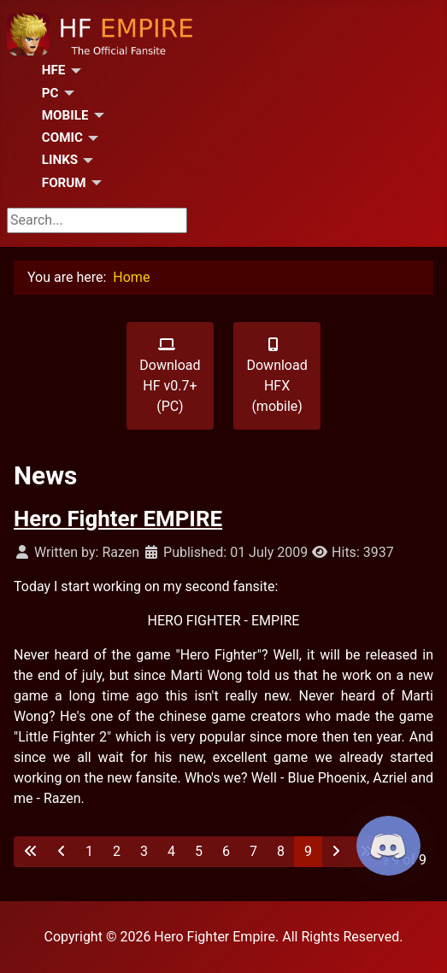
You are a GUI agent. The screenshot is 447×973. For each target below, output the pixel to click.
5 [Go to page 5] (199, 851)
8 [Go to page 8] (281, 851)
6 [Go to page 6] (226, 851)
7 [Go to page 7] (253, 851)
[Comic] (90, 138)
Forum (64, 182)
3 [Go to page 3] (144, 851)
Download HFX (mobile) (276, 375)
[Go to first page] (31, 851)
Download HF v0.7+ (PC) (169, 375)
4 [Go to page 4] (171, 851)
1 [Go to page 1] (89, 851)
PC (50, 93)
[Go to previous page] (61, 851)
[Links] (85, 160)
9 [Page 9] (308, 851)
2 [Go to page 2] (117, 851)
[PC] (66, 93)
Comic (62, 137)
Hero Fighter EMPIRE (118, 518)
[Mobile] (95, 115)
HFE (54, 70)
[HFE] (72, 70)
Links (60, 159)
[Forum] (94, 182)
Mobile (65, 115)
